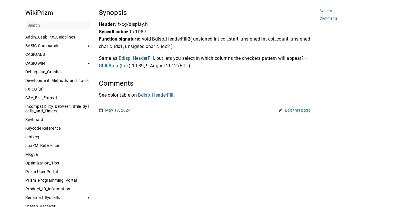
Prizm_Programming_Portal (51, 180)
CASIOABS (35, 54)
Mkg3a (31, 154)
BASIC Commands (42, 45)
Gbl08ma (108, 65)
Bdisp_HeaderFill (136, 58)
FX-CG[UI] (34, 89)
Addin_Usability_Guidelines (50, 37)
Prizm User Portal (41, 171)
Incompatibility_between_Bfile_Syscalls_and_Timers (57, 108)
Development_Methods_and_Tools (57, 80)
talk (124, 65)
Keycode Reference (43, 128)
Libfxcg (32, 137)
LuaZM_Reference (42, 145)
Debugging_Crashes (44, 72)
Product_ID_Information (47, 189)
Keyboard (34, 119)
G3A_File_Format (41, 97)
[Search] (57, 25)
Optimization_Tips (42, 163)
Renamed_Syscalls (42, 197)
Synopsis (327, 11)
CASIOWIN (35, 63)
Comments (329, 18)
